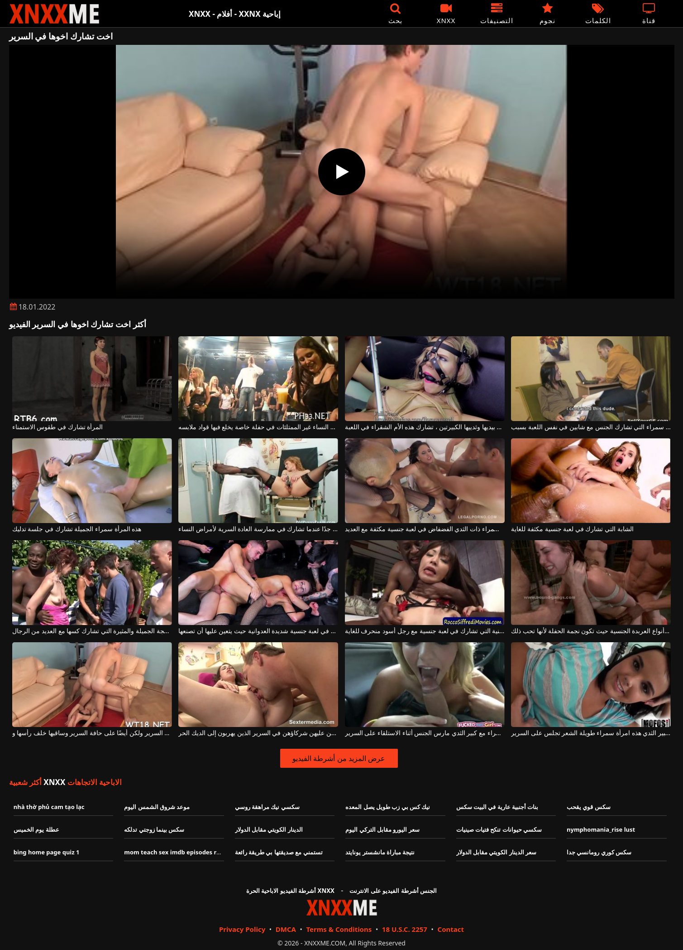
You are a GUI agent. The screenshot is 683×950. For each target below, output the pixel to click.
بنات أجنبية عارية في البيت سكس (497, 807)
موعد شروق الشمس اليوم (157, 807)
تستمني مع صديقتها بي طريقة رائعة (279, 852)
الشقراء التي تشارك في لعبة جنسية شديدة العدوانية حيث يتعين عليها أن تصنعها (258, 631)
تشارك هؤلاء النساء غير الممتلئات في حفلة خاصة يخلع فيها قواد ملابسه (258, 427)
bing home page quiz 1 (47, 852)
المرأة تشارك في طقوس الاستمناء (57, 427)
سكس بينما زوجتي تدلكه (154, 829)
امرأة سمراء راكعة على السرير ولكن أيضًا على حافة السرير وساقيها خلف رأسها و (92, 733)
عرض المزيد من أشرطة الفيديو (338, 758)
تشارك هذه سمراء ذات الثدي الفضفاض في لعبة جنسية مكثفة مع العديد (425, 529)
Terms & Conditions (339, 929)
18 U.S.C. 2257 (404, 929)
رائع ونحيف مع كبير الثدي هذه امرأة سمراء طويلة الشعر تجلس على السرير (591, 733)
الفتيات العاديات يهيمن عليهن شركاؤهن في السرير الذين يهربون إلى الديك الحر (258, 733)
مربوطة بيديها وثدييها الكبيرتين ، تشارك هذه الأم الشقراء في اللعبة (425, 427)
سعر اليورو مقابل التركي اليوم (382, 829)
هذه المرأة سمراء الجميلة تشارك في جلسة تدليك (76, 529)
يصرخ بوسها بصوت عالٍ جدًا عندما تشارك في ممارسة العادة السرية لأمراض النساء (258, 529)
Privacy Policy (242, 929)
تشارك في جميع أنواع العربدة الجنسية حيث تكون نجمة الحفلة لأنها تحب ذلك (591, 631)
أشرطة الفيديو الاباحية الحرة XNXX (290, 891)
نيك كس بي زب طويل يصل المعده (387, 807)
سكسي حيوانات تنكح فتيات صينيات (499, 829)
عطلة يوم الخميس (36, 829)
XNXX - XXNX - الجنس (54, 14)
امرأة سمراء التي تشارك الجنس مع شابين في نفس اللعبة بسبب (591, 427)
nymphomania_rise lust (601, 829)
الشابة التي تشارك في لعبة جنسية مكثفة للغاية (572, 529)
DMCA (286, 929)
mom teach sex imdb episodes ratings (179, 852)
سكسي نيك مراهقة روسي (267, 807)
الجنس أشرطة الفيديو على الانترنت (393, 891)
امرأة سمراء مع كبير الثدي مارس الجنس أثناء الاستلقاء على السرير (425, 733)
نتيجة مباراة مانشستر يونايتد (380, 852)
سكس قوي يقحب (589, 807)
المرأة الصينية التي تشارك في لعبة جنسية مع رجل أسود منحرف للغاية (425, 631)
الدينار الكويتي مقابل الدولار (269, 829)
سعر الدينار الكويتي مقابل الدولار (496, 852)
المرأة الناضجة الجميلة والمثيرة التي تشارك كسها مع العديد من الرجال (92, 631)
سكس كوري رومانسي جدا (599, 852)
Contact (451, 929)
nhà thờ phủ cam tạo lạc (49, 807)
